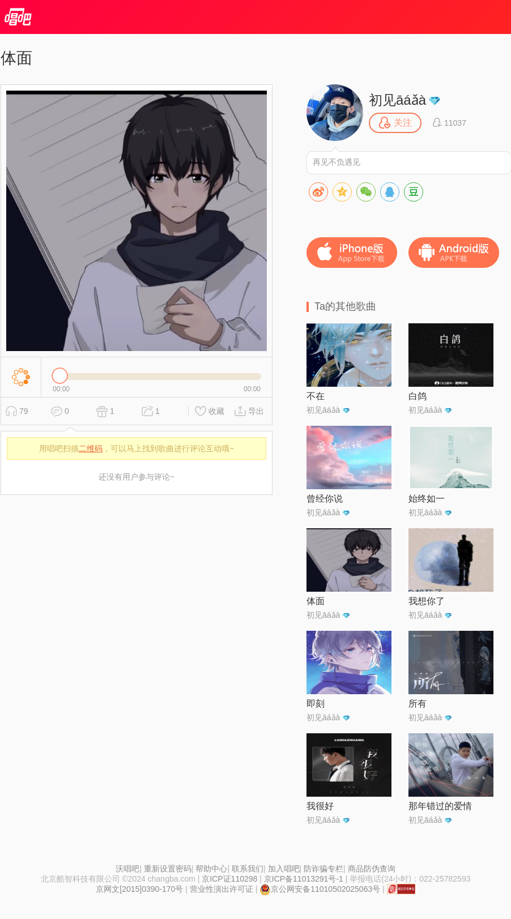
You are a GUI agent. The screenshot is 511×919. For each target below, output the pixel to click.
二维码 (91, 448)
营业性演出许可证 (221, 889)
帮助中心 (211, 868)
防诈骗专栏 (323, 868)
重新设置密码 (167, 868)
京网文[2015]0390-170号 (139, 889)
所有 (417, 703)
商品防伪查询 (371, 868)
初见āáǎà (397, 100)
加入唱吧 (284, 868)
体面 (315, 601)
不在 (315, 396)
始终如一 (426, 498)
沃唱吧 (127, 868)
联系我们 (247, 868)
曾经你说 (324, 498)
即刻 (315, 703)
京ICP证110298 (229, 878)
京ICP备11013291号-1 (303, 878)
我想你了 (426, 601)
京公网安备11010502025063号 (319, 889)
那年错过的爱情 (440, 806)
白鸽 (417, 396)
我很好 (320, 806)
